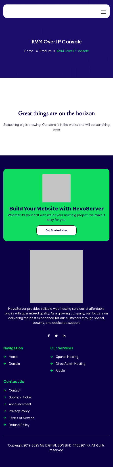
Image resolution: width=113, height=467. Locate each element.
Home (29, 51)
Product (46, 51)
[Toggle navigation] (103, 9)
